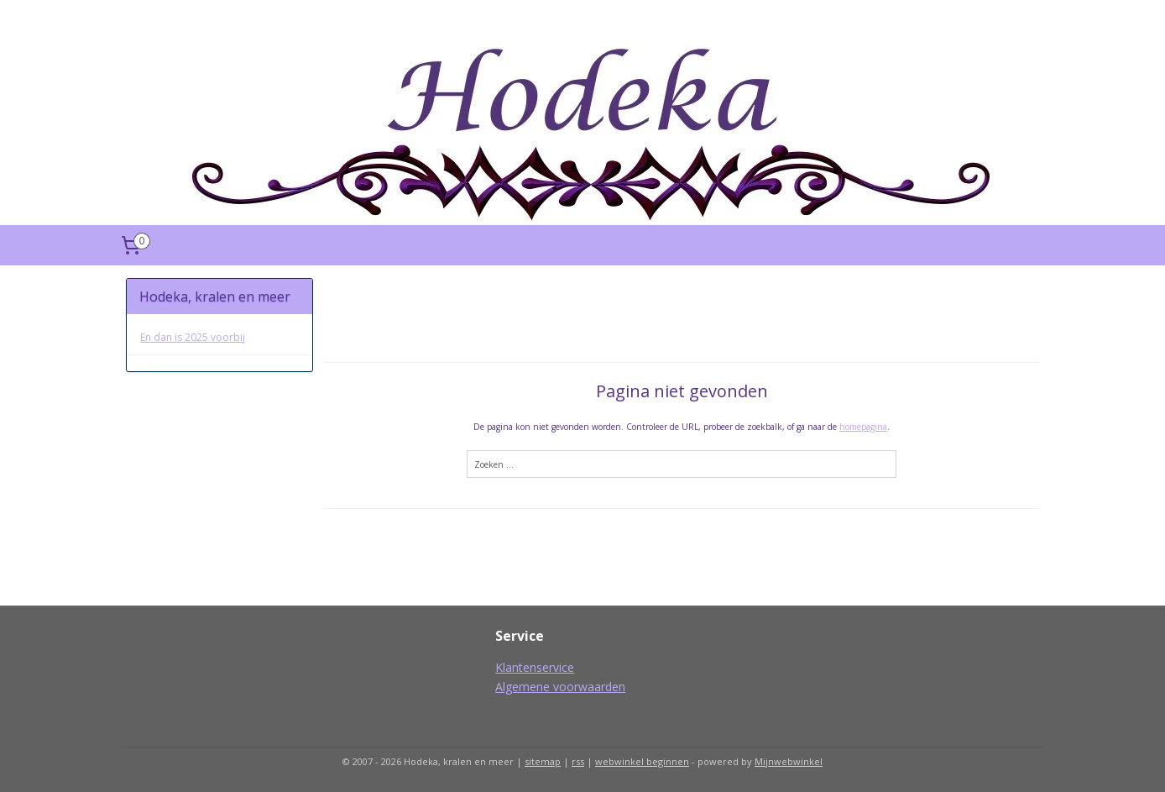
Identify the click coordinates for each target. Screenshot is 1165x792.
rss (578, 761)
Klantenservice (534, 667)
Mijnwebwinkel (789, 761)
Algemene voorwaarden (560, 687)
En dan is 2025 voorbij (192, 337)
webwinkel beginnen (642, 761)
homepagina (863, 427)
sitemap (543, 761)
